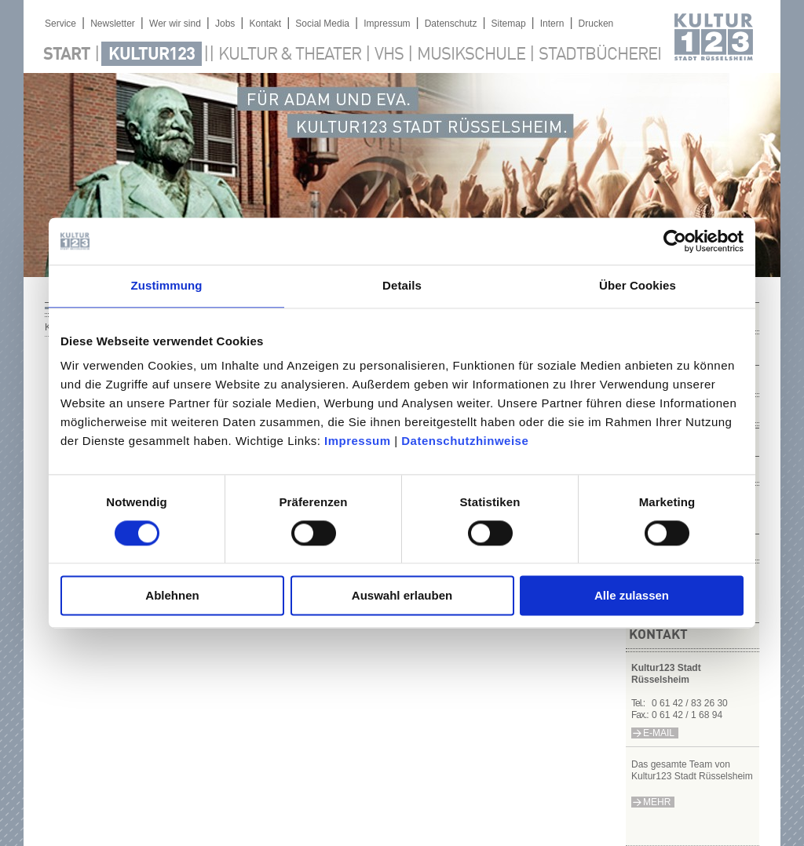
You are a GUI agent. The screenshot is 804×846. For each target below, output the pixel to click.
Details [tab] (402, 285)
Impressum (357, 440)
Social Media (322, 23)
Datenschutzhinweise (464, 440)
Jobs (225, 23)
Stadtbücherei (600, 55)
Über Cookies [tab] (637, 285)
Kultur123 (151, 55)
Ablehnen (172, 596)
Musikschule (471, 55)
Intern (552, 23)
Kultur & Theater (289, 55)
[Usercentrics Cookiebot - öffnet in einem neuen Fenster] (675, 241)
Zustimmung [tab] (167, 285)
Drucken (596, 23)
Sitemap (509, 23)
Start (66, 55)
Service (60, 23)
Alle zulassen (631, 596)
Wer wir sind (175, 23)
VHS (389, 55)
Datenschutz (451, 23)
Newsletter (112, 23)
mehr (657, 802)
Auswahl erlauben (402, 596)
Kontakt (265, 23)
